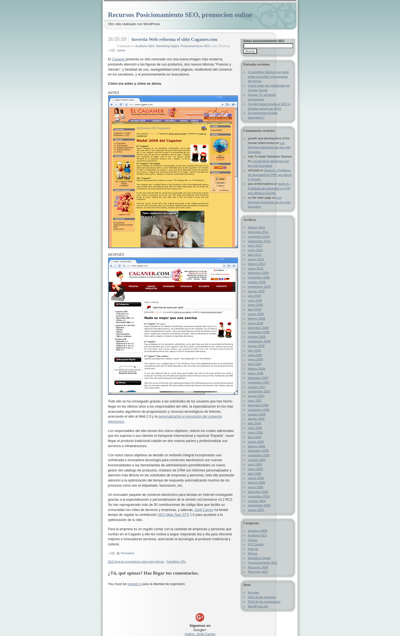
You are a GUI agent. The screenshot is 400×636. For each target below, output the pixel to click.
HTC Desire (256, 544)
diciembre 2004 (258, 491)
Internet (253, 548)
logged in (134, 584)
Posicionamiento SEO (195, 46)
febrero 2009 (256, 318)
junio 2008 (255, 355)
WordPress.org (258, 606)
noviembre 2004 (258, 496)
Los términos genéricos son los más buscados (269, 147)
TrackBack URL (176, 561)
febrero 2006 (256, 446)
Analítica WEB (257, 530)
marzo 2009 (256, 314)
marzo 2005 (256, 478)
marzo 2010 (256, 259)
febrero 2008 (256, 368)
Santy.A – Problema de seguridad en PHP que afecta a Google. (270, 175)
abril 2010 (254, 254)
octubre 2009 (257, 282)
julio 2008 (254, 350)
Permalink (127, 553)
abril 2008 (254, 364)
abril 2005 (254, 473)
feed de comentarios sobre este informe (136, 561)
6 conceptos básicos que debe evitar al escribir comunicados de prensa (268, 76)
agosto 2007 (256, 396)
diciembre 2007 (258, 377)
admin (121, 50)
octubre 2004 (257, 501)
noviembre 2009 (258, 277)
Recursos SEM (258, 567)
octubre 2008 (257, 336)
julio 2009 (254, 295)
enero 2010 (255, 268)
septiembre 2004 (259, 505)
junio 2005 (255, 464)
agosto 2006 (256, 418)
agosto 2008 (256, 345)
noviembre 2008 (258, 332)
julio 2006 (254, 423)
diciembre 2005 (258, 450)
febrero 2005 (256, 482)
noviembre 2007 (258, 382)
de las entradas (262, 597)
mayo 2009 (255, 304)
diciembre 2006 (258, 405)
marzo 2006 (256, 441)
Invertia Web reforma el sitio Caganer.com (174, 39)
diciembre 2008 (258, 327)
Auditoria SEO (145, 46)
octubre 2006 (257, 414)
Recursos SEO (258, 571)
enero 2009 (255, 323)
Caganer (119, 59)
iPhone (252, 553)
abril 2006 (254, 437)
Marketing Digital (167, 46)
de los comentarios (264, 601)
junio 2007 (255, 400)
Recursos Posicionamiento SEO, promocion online (180, 14)
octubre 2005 (257, 459)
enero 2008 (255, 373)
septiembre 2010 (259, 241)
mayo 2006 (255, 432)
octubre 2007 (257, 387)
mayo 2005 (255, 469)
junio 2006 (255, 428)
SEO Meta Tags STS (173, 515)
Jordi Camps (203, 510)
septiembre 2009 (259, 286)
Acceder (253, 592)
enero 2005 (255, 487)
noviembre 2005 (258, 455)
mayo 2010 (255, 250)
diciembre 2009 (258, 272)
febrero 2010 (256, 263)
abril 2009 (254, 309)
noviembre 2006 (258, 409)
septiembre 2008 (259, 341)
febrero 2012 (256, 227)
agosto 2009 (256, 291)
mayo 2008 (255, 359)
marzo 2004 (256, 510)
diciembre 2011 (258, 232)
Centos (253, 540)
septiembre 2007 (259, 391)
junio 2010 (255, 245)
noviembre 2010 (258, 236)
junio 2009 (255, 300)
